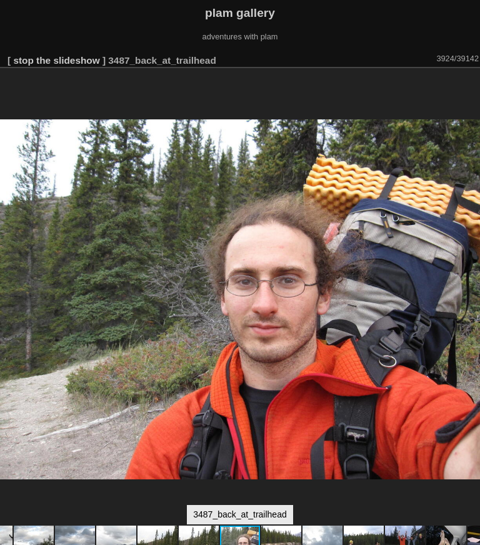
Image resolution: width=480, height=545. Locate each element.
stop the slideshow (56, 60)
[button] (469, 86)
